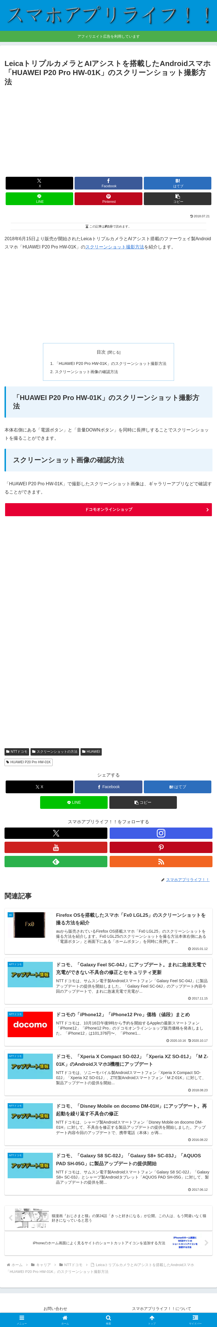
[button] (177, 198)
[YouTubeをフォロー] (56, 847)
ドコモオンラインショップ (108, 509)
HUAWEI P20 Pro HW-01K (28, 762)
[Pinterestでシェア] (108, 198)
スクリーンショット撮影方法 (114, 246)
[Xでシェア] (39, 183)
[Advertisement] (108, 130)
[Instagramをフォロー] (161, 833)
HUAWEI (91, 752)
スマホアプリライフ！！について (161, 1308)
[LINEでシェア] (39, 198)
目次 (101, 352)
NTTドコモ (16, 752)
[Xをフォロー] (56, 833)
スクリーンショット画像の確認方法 (86, 371)
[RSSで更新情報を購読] (161, 861)
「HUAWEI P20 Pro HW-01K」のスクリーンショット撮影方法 (110, 363)
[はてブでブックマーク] (177, 183)
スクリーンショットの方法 (54, 752)
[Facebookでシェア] (108, 183)
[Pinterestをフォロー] (161, 847)
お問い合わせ (55, 1308)
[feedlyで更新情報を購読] (56, 861)
